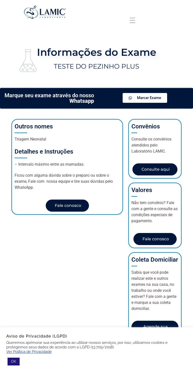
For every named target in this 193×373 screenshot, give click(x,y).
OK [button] (13, 361)
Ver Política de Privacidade (29, 351)
